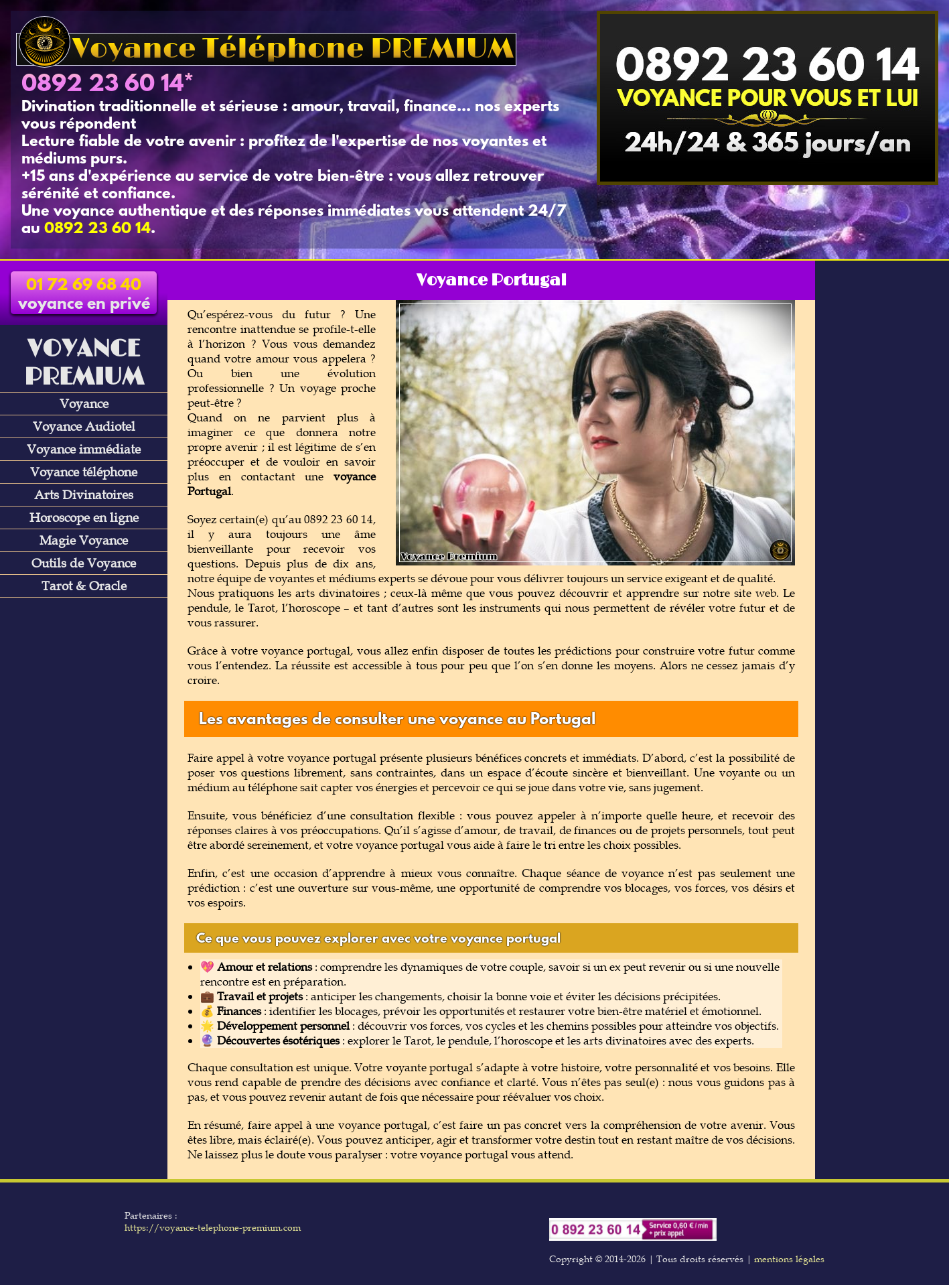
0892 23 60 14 (102, 85)
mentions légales (789, 1259)
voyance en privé (84, 295)
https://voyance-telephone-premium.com (213, 1227)
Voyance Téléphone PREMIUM (266, 49)
